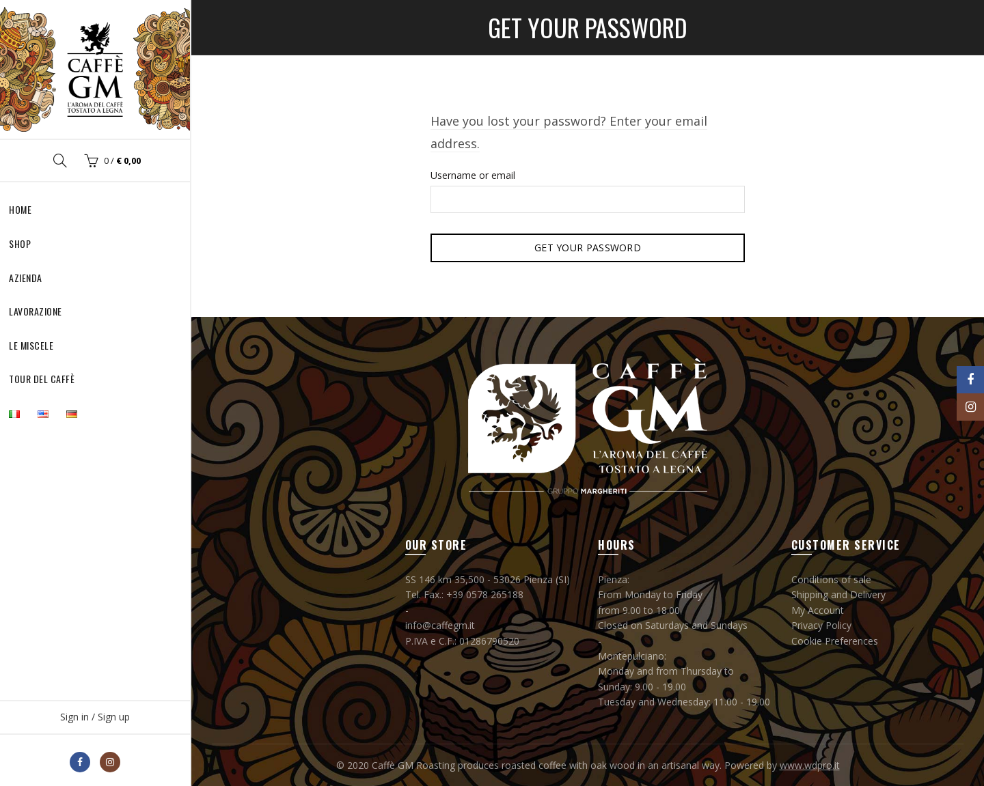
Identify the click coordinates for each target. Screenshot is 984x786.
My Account (817, 610)
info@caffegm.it (440, 625)
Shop (20, 243)
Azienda (25, 277)
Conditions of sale (831, 579)
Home (20, 209)
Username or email (472, 175)
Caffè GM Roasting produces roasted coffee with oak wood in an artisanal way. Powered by (576, 765)
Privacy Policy (821, 625)
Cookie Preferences (834, 640)
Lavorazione (35, 311)
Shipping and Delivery (838, 594)
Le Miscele (31, 345)
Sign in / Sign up (95, 716)
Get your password (587, 247)
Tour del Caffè (41, 378)
